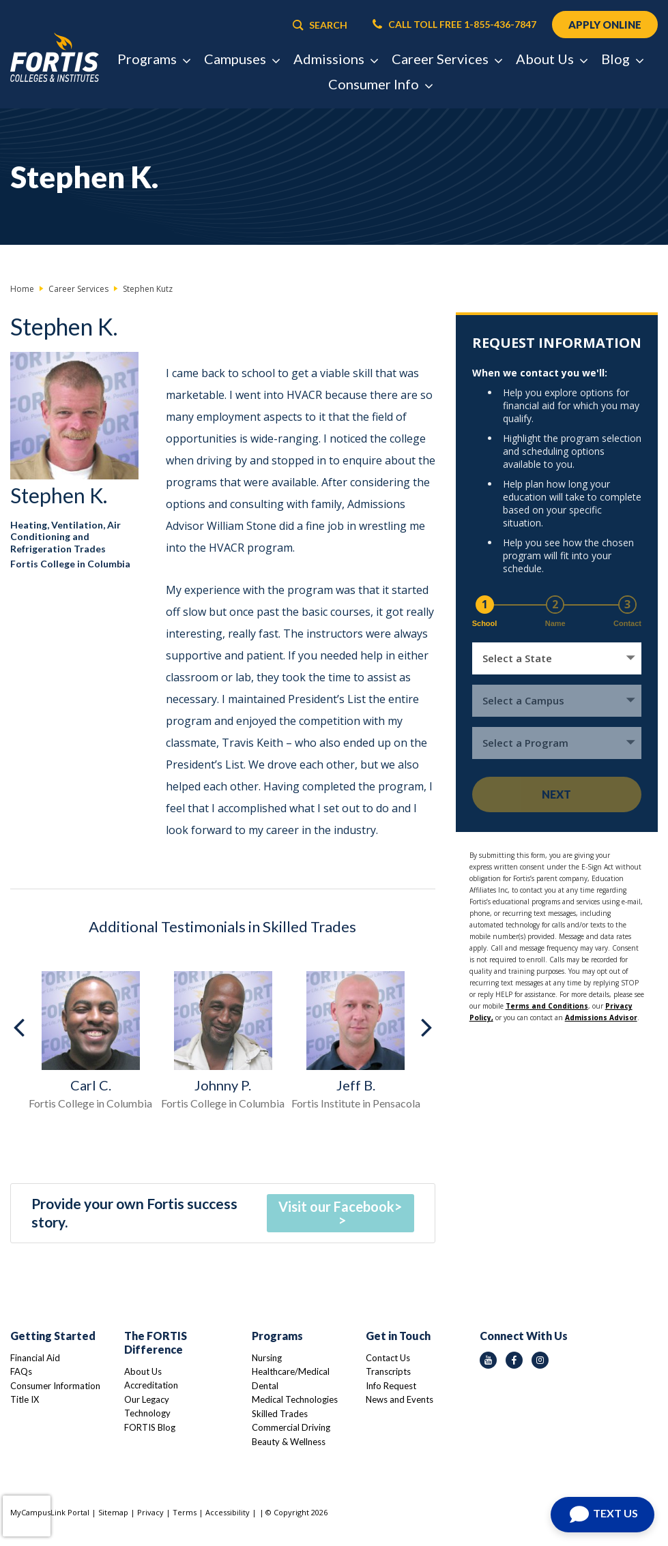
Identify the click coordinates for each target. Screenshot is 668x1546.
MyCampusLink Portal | (54, 1512)
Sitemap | (117, 1512)
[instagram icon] (540, 1360)
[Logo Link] (54, 58)
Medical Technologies (295, 1399)
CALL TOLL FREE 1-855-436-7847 (454, 24)
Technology (147, 1413)
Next (556, 794)
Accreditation (151, 1385)
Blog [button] (622, 58)
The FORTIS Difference (155, 1342)
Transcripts (388, 1371)
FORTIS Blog (149, 1427)
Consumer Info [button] (380, 84)
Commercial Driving (291, 1427)
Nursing (267, 1357)
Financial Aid (35, 1357)
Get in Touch (398, 1335)
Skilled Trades (280, 1413)
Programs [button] (153, 58)
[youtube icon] (488, 1360)
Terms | (189, 1512)
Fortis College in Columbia (70, 563)
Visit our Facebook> (340, 1206)
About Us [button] (551, 58)
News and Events (399, 1399)
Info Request (391, 1385)
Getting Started (53, 1335)
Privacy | (155, 1512)
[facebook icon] (514, 1360)
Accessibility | (231, 1512)
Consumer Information (55, 1385)
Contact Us (388, 1357)
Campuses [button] (241, 58)
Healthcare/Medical (291, 1371)
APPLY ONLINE (604, 24)
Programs (277, 1335)
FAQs (21, 1371)
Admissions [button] (335, 58)
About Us (143, 1371)
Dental (265, 1385)
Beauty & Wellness (288, 1441)
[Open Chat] (602, 1514)
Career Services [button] (447, 58)
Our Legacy (146, 1399)
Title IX (24, 1399)
